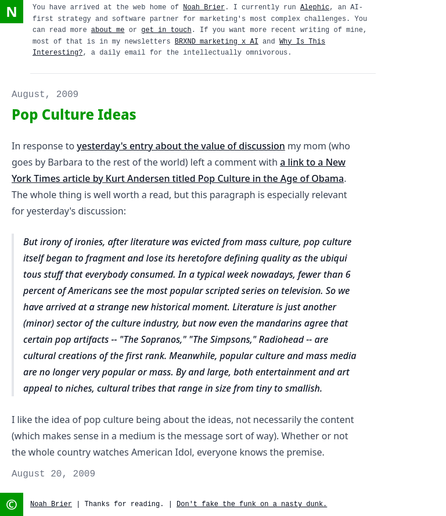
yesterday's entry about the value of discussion (181, 145)
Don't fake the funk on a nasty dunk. (252, 504)
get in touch (166, 30)
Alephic (314, 7)
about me (108, 30)
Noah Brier (204, 7)
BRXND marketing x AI (216, 42)
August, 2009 (45, 94)
